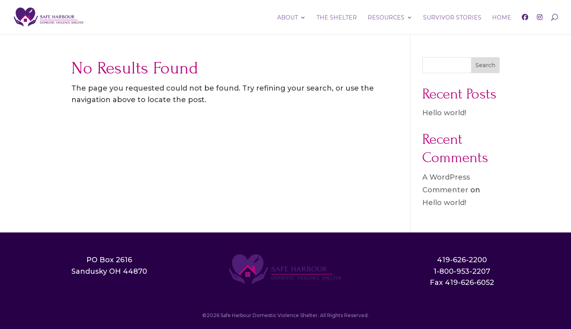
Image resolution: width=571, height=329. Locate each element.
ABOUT (287, 18)
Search (485, 65)
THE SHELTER (336, 18)
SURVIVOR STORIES (452, 18)
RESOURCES (386, 18)
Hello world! (444, 112)
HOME (501, 18)
